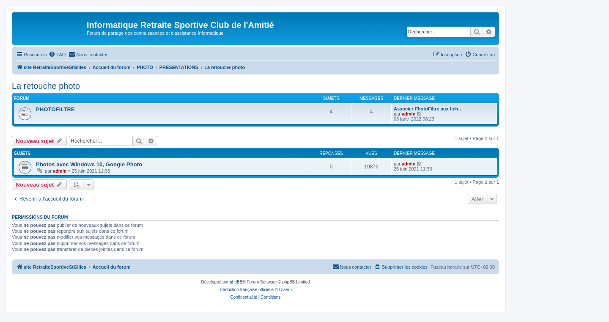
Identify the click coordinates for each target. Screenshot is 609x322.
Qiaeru (285, 289)
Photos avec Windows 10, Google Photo (89, 164)
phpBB (236, 282)
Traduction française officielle (246, 289)
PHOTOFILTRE (55, 109)
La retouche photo (46, 86)
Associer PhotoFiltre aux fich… (428, 108)
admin (408, 113)
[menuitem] (57, 55)
